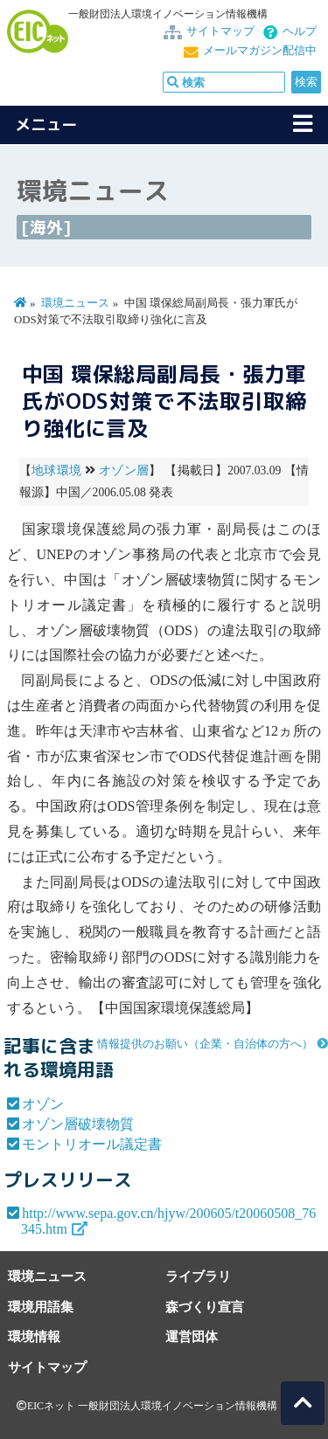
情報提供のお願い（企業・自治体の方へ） (205, 1044)
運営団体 (191, 1336)
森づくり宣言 (204, 1306)
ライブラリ (198, 1276)
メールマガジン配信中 (260, 51)
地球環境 (56, 470)
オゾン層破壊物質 (78, 1124)
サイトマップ (220, 31)
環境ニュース (75, 303)
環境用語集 (40, 1306)
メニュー (46, 124)
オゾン (43, 1104)
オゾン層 (124, 470)
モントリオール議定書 (92, 1144)
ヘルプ (300, 31)
